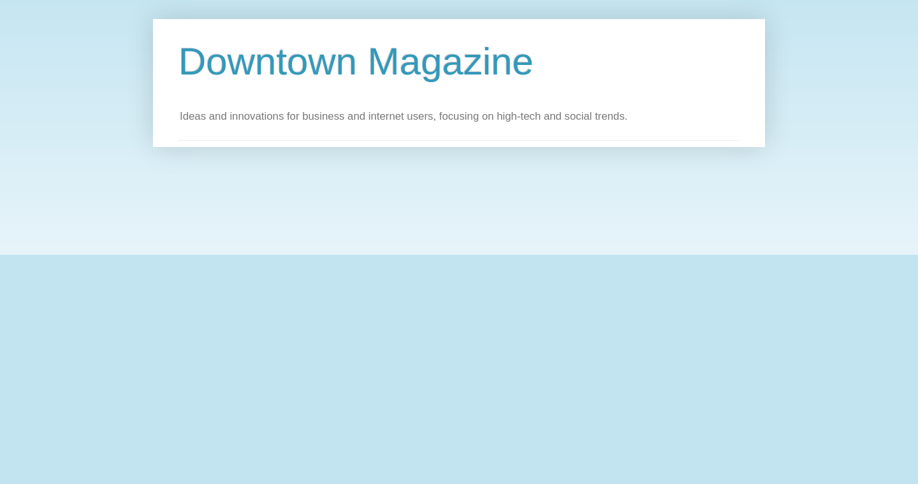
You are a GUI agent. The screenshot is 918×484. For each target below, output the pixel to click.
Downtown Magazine (356, 61)
